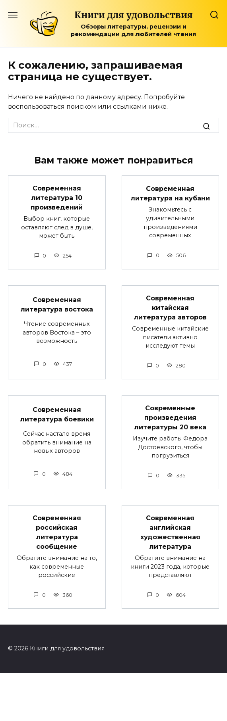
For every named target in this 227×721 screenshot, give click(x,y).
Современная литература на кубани (170, 193)
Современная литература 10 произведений (57, 198)
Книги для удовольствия (133, 15)
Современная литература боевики (57, 414)
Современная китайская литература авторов (170, 307)
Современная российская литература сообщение (57, 532)
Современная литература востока (56, 304)
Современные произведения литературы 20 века (170, 417)
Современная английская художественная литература (170, 532)
